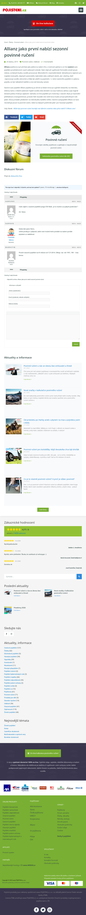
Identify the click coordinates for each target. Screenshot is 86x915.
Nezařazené (8, 665)
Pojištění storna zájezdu (11, 824)
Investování (8, 662)
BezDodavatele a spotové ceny (15, 734)
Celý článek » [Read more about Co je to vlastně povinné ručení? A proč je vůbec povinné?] (27, 492)
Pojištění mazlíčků (9, 830)
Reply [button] (74, 201)
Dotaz (6, 728)
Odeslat (76, 344)
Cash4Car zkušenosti (11, 731)
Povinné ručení (19, 42)
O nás (46, 854)
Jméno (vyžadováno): (15, 290)
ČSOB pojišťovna (36, 812)
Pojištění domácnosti (10, 807)
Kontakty (47, 857)
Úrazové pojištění (10, 706)
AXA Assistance (36, 806)
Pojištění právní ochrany (12, 683)
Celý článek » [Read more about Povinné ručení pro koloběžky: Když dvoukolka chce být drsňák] (27, 461)
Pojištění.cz (8, 689)
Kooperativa (35, 819)
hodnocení (19, 533)
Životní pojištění (9, 712)
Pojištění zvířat (9, 686)
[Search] (79, 576)
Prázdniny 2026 (20, 608)
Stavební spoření (10, 701)
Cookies (60, 830)
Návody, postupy (63, 819)
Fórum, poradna (63, 813)
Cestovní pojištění (10, 648)
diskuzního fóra (16, 176)
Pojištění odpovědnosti (12, 680)
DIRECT (33, 816)
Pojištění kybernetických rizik (14, 674)
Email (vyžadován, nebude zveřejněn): (19, 297)
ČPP (31, 840)
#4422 (79, 201)
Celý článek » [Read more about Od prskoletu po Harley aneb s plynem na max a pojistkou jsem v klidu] (27, 434)
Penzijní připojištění (11, 668)
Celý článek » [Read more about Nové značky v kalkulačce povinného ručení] (27, 404)
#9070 (79, 247)
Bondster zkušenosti (11, 737)
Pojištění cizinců (10, 671)
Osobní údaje (62, 827)
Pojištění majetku (10, 677)
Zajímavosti (8, 709)
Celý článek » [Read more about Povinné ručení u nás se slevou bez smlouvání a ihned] (27, 379)
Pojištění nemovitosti (10, 810)
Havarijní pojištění (10, 657)
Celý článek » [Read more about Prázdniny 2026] (17, 610)
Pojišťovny (7, 692)
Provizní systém (8, 852)
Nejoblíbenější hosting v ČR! (19, 865)
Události (37, 62)
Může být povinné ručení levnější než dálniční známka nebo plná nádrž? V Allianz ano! (44, 108)
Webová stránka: (13, 304)
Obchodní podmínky (64, 825)
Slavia (32, 809)
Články (11, 42)
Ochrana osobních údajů (22, 882)
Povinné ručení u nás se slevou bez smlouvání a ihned (48, 366)
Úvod (6, 42)
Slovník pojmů (62, 822)
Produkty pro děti (10, 698)
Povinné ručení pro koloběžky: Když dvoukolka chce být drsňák (51, 449)
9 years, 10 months (45, 187)
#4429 (79, 223)
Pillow (32, 836)
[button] (80, 9)
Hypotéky (7, 659)
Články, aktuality (63, 816)
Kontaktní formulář (51, 860)
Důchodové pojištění (11, 654)
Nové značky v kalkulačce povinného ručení (43, 390)
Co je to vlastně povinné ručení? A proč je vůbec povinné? (49, 479)
